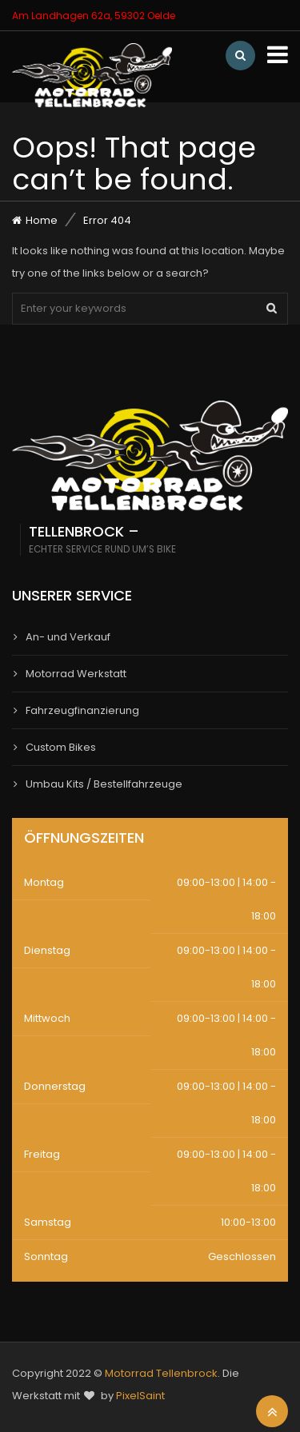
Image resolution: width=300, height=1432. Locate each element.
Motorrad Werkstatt (76, 673)
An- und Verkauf (68, 636)
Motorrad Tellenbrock (161, 1373)
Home (42, 220)
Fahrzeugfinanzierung (82, 710)
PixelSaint (140, 1395)
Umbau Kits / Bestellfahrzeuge (104, 784)
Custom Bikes (61, 747)
